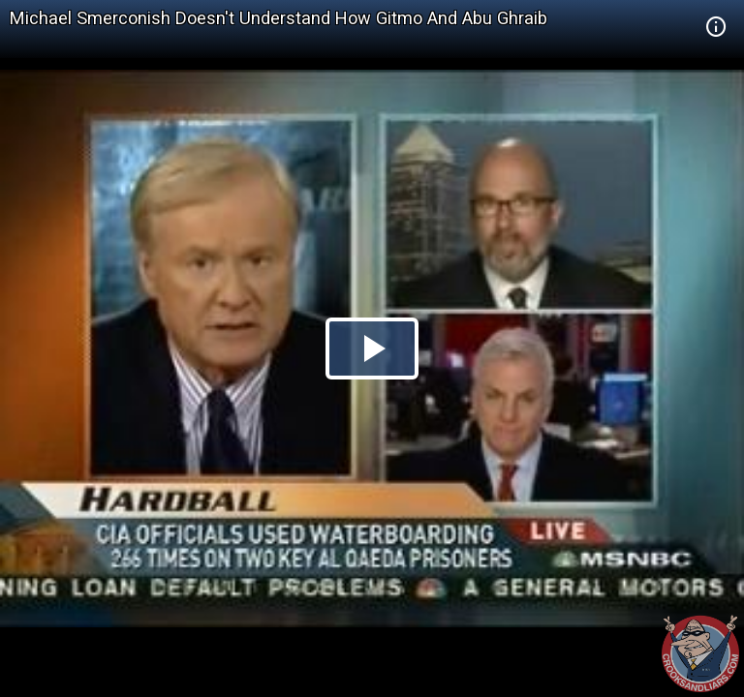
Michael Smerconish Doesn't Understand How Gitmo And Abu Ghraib (278, 18)
